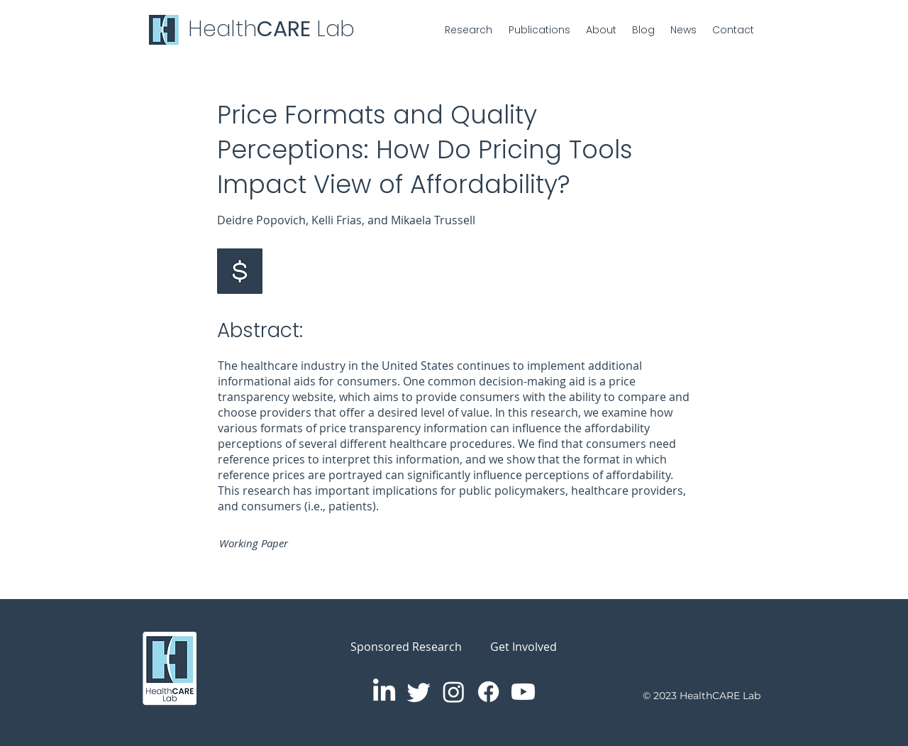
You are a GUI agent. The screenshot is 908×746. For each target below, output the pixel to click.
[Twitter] (419, 692)
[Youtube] (523, 692)
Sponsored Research (406, 646)
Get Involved (523, 646)
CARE (286, 29)
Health (222, 29)
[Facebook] (488, 692)
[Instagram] (453, 692)
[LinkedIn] (384, 692)
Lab (335, 29)
